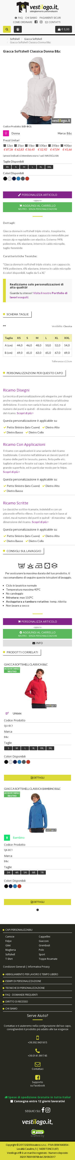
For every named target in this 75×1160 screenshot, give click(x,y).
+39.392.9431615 (37, 1042)
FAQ (18, 17)
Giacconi (44, 941)
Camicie (9, 936)
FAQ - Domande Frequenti (21, 994)
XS (7, 166)
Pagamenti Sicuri (50, 17)
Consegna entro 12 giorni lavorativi (37, 1101)
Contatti (52, 22)
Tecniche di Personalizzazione (25, 988)
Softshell (15, 39)
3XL (50, 748)
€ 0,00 (63, 29)
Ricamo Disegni (16, 390)
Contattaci (37, 1068)
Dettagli (37, 777)
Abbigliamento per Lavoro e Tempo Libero (31, 974)
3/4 (8, 872)
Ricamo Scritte (15, 503)
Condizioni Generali (14, 966)
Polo (41, 950)
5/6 (25, 872)
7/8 (41, 872)
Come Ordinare (22, 22)
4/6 (16, 872)
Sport (42, 954)
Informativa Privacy (39, 966)
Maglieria (10, 950)
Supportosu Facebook (37, 1083)
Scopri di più (25, 413)
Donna (16, 133)
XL (41, 166)
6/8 (33, 872)
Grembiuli (44, 945)
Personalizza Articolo (37, 195)
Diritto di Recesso (16, 1001)
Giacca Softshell (33, 39)
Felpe (8, 941)
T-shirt (9, 959)
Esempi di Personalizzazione (23, 981)
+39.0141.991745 (37, 1055)
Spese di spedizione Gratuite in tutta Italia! (38, 1097)
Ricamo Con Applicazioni (24, 444)
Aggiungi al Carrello (37, 207)
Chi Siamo (31, 17)
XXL (49, 166)
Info (37, 643)
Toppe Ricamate (48, 959)
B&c (69, 133)
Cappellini (44, 936)
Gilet (8, 945)
